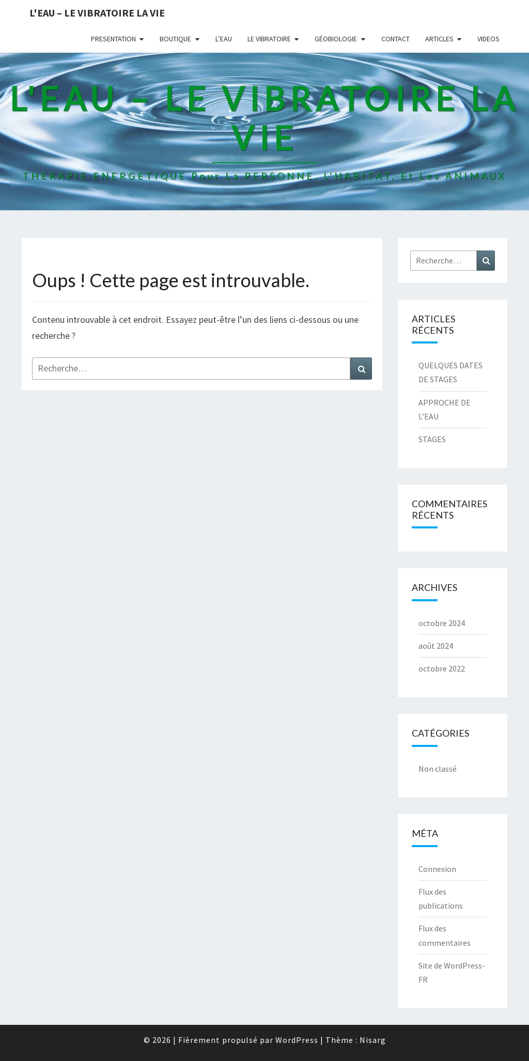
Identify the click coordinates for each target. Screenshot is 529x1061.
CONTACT (395, 38)
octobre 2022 (441, 668)
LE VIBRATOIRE (269, 38)
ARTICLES (439, 38)
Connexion (437, 869)
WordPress (296, 1040)
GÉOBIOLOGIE (336, 38)
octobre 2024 (441, 623)
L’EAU (223, 38)
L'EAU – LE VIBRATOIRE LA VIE (97, 12)
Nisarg (373, 1040)
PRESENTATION (113, 38)
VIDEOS (488, 38)
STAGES (432, 439)
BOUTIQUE (175, 38)
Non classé (437, 768)
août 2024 (435, 646)
